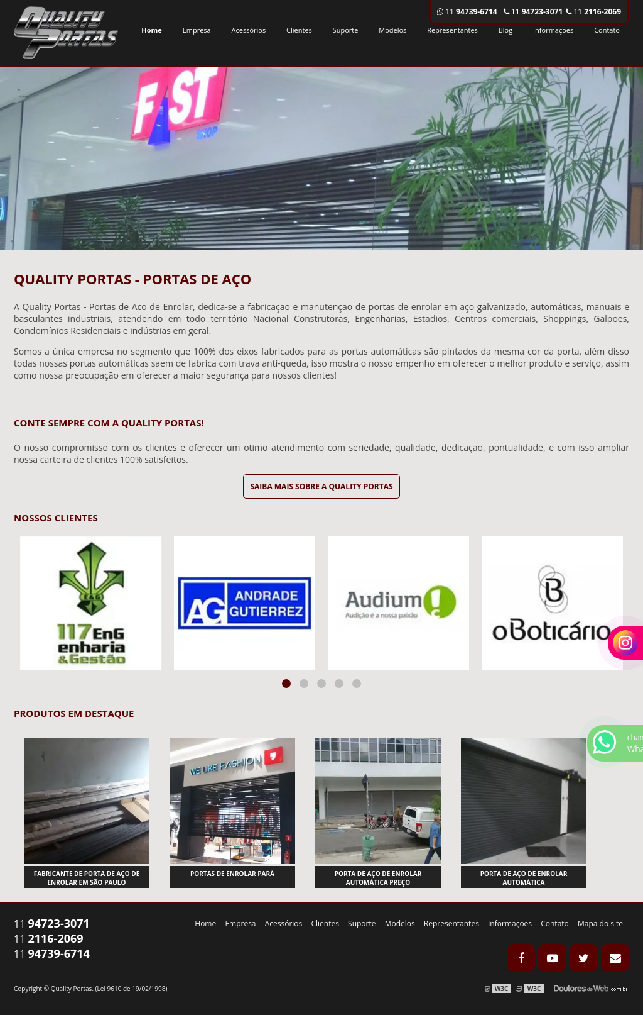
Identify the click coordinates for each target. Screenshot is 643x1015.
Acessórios (249, 30)
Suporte (346, 30)
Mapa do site (600, 923)
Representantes (452, 30)
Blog (505, 30)
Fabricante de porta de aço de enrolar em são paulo (87, 878)
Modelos (392, 30)
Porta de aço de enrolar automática (524, 878)
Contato (607, 30)
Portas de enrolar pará (232, 873)
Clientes (299, 30)
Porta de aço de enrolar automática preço (378, 878)
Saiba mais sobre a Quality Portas (321, 486)
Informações (553, 30)
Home (151, 30)
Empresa (197, 30)
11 (593, 11)
